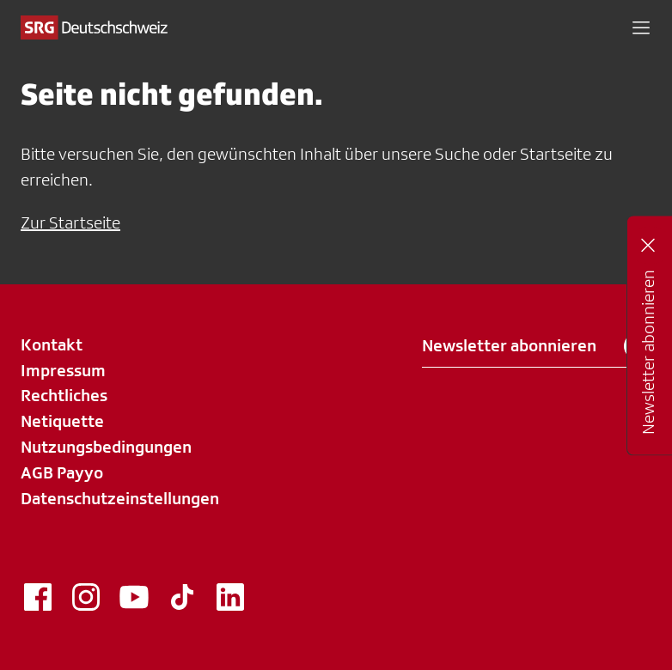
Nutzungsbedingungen (106, 446)
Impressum (63, 370)
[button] (641, 27)
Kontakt (51, 344)
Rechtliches (64, 395)
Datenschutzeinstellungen (120, 498)
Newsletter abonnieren (536, 346)
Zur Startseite (70, 222)
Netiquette (62, 420)
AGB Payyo (62, 472)
